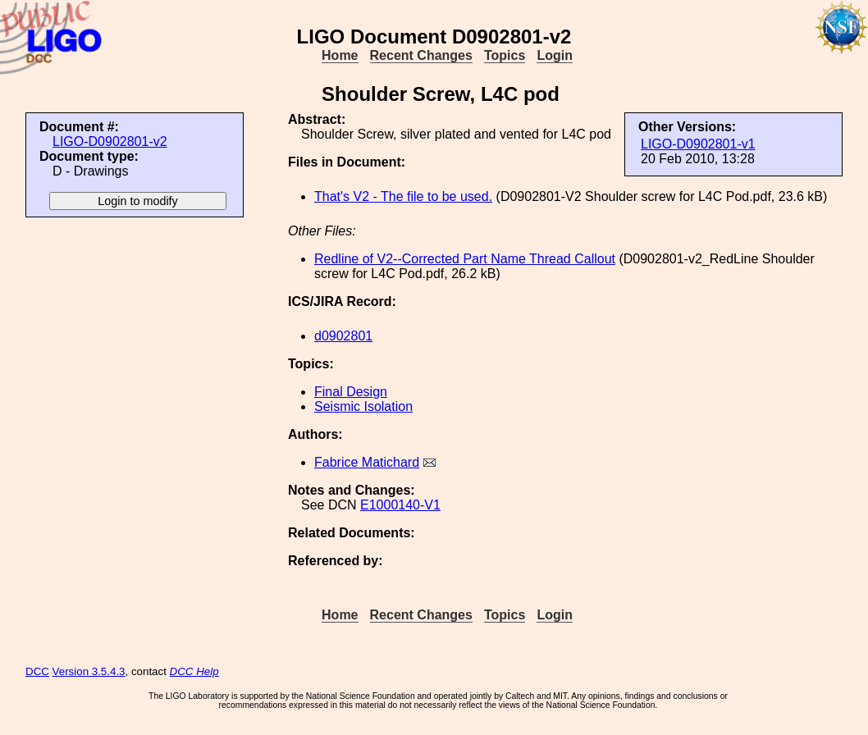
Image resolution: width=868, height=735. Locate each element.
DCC (37, 671)
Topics (504, 55)
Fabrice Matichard (366, 462)
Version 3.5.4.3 (89, 671)
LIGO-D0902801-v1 (698, 144)
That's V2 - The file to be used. (403, 196)
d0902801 (343, 336)
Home (340, 55)
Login (555, 55)
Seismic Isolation (363, 406)
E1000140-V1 (400, 505)
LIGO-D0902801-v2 (110, 141)
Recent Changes (421, 55)
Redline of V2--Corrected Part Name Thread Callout (464, 259)
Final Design (350, 392)
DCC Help (194, 671)
